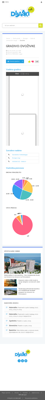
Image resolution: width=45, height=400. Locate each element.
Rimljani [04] (16, 158)
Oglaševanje (35, 392)
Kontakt (25, 392)
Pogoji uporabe (6, 392)
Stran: (17, 74)
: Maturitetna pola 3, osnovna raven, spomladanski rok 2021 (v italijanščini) (22, 331)
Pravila (17, 392)
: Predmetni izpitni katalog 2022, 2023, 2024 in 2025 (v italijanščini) (22, 315)
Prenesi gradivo (13, 61)
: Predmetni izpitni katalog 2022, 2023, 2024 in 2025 (22, 308)
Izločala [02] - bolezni (19, 161)
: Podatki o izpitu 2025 (18, 321)
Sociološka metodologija (19, 155)
